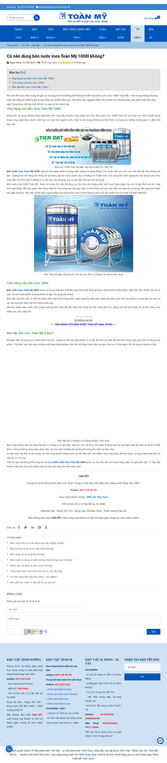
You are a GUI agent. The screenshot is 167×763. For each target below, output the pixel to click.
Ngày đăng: (14, 62)
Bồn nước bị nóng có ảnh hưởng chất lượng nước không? (41, 559)
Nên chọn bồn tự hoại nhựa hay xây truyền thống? (37, 543)
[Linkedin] (33, 527)
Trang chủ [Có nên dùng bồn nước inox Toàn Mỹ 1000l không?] (12, 45)
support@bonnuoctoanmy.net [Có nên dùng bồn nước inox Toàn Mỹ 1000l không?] (53, 7)
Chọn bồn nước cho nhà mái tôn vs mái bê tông (36, 571)
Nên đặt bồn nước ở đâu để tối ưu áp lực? (33, 582)
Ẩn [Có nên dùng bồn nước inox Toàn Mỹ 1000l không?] (23, 72)
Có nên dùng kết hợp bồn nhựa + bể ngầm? (33, 576)
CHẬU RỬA (102, 33)
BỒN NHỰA (50, 33)
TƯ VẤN (137, 33)
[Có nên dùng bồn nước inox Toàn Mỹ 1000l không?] (84, 18)
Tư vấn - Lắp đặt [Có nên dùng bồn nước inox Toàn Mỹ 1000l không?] (30, 45)
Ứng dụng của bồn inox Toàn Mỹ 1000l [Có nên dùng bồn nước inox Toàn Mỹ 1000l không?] (33, 78)
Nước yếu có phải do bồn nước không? (31, 565)
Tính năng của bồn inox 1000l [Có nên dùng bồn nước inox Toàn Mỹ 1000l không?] (28, 82)
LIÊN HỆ (150, 33)
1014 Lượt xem (47, 62)
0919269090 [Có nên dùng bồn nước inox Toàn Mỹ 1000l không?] (26, 7)
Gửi (153, 631)
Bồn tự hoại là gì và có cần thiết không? (32, 548)
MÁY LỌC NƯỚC (121, 33)
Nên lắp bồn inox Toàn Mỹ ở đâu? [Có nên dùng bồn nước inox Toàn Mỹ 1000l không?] (30, 87)
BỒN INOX (34, 33)
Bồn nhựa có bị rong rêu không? (27, 554)
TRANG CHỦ (18, 33)
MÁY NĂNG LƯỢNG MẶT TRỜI (77, 33)
